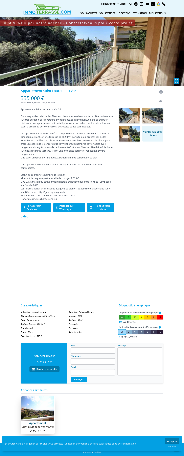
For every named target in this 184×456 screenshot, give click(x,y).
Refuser (172, 446)
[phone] (164, 4)
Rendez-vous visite (99, 207)
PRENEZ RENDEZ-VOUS (113, 4)
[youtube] (147, 4)
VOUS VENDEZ (107, 13)
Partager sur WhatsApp (64, 207)
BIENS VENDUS (157, 13)
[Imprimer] (159, 92)
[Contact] (159, 101)
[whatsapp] (130, 4)
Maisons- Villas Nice (92, 452)
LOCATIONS (123, 13)
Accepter (172, 441)
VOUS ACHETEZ (88, 13)
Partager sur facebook (32, 207)
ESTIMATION (140, 13)
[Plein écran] (176, 81)
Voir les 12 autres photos (152, 133)
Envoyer (79, 379)
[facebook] (136, 4)
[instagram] (141, 4)
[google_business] (158, 4)
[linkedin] (153, 4)
